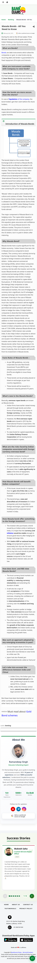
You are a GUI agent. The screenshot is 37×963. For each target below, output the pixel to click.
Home (3, 20)
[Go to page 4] (15, 896)
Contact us (28, 905)
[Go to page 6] (19, 896)
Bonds (4, 52)
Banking (11, 20)
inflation (10, 533)
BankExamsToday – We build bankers (22, 952)
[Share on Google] (25, 33)
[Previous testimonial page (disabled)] (5, 896)
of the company (19, 99)
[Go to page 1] (9, 896)
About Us (16, 905)
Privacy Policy (26, 909)
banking (8, 726)
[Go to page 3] (13, 896)
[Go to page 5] (17, 896)
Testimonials (10, 909)
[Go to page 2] (11, 896)
